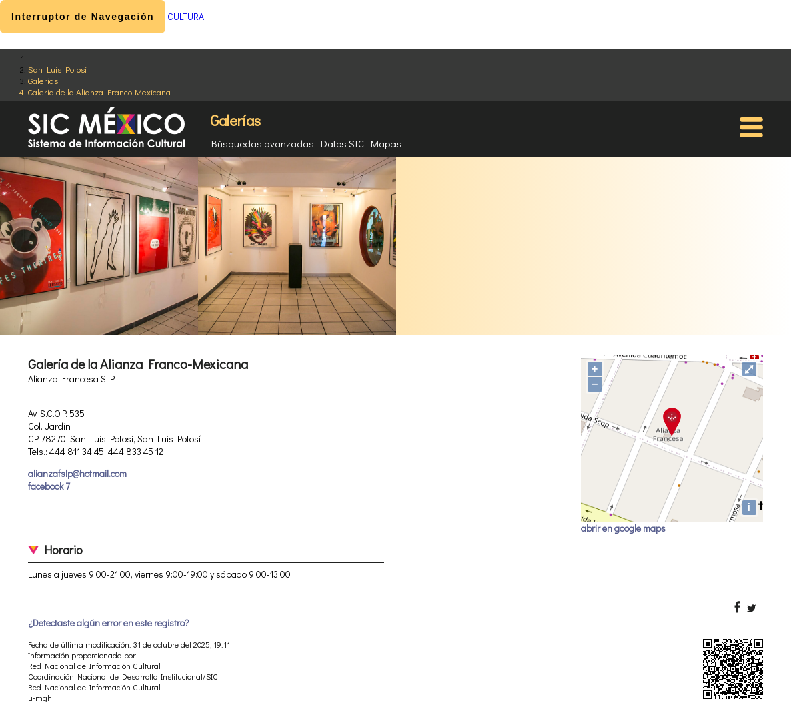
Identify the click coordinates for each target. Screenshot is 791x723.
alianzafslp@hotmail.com (77, 473)
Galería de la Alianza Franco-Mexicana (99, 91)
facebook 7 (49, 486)
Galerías (43, 80)
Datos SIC (342, 143)
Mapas (386, 143)
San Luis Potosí (57, 69)
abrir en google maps (623, 528)
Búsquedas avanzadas (262, 143)
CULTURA (185, 16)
